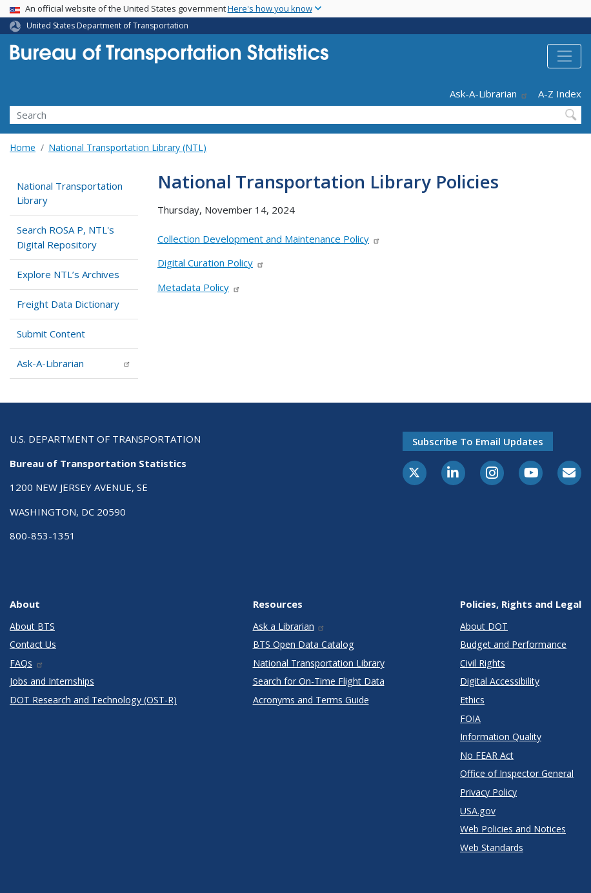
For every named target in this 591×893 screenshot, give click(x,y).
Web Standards (491, 847)
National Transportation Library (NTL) (127, 147)
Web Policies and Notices (513, 829)
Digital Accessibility (499, 681)
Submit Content (51, 333)
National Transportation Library (70, 193)
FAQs (27, 663)
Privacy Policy (488, 792)
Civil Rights (482, 663)
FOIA (470, 718)
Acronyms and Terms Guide (311, 700)
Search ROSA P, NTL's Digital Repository (65, 237)
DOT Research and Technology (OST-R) (93, 700)
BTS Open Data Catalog (303, 644)
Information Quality (500, 736)
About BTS (32, 626)
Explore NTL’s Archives (68, 274)
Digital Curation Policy (211, 262)
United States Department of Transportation (107, 25)
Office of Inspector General (517, 773)
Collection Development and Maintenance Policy (269, 238)
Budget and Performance (513, 644)
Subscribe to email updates (477, 441)
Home (22, 147)
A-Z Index (559, 93)
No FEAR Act (487, 755)
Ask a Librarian (289, 626)
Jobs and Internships (52, 681)
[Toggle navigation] (564, 56)
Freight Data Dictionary (68, 303)
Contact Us (33, 644)
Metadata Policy (199, 287)
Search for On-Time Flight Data (319, 681)
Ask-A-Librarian (489, 93)
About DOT (484, 626)
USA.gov (478, 811)
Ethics (472, 700)
